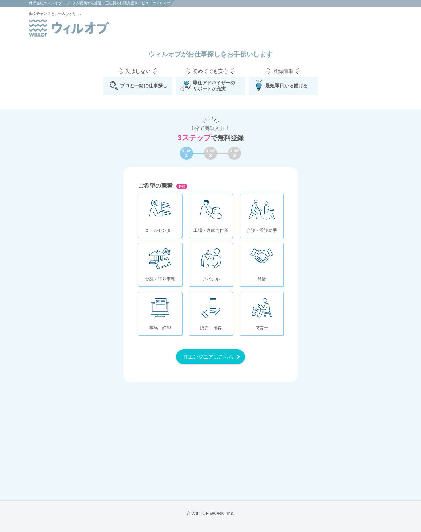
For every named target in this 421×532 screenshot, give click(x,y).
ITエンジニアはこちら (209, 357)
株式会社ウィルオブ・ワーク (52, 3)
